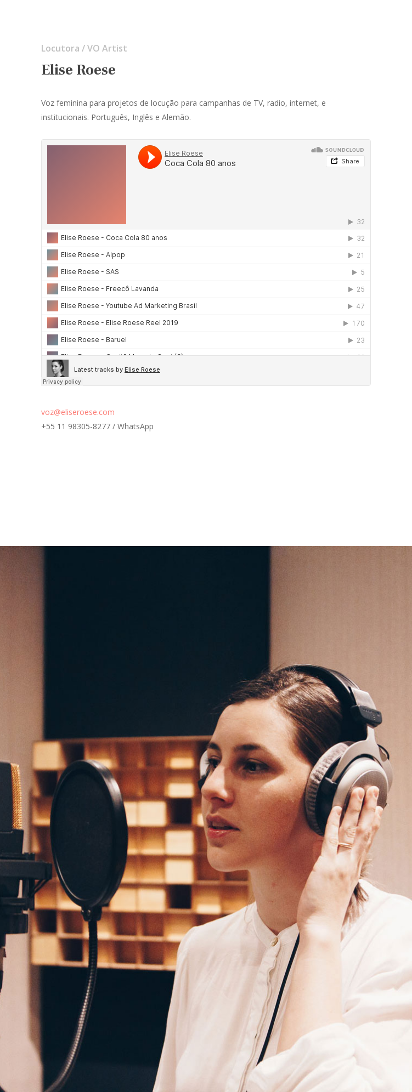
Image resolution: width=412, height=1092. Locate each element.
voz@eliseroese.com (78, 412)
